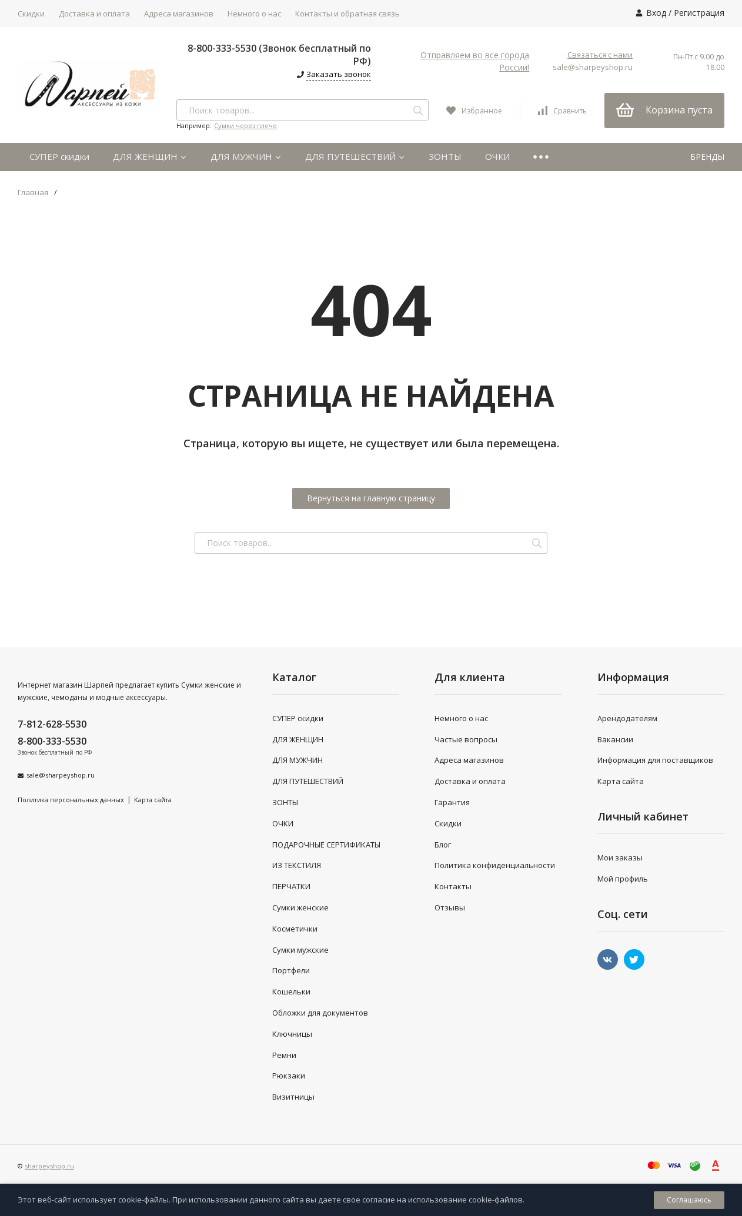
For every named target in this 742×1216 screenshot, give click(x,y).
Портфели (291, 970)
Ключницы (292, 1034)
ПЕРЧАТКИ (291, 886)
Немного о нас (254, 13)
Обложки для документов (320, 1012)
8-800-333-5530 (52, 741)
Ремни (284, 1055)
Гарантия (452, 802)
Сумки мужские (300, 949)
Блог (442, 844)
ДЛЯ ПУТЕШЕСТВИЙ (355, 156)
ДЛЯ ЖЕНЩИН (150, 156)
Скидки (31, 13)
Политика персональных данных (71, 799)
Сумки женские (300, 907)
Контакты (453, 886)
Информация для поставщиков (655, 760)
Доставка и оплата (94, 13)
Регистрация (699, 12)
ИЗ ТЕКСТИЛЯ (296, 865)
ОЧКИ (497, 156)
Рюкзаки (288, 1075)
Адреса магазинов (178, 13)
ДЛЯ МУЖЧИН (246, 156)
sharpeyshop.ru (49, 1165)
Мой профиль (622, 878)
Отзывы (449, 907)
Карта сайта (153, 799)
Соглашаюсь (689, 1200)
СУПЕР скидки (59, 156)
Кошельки (291, 991)
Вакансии (615, 739)
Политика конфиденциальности (494, 865)
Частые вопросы (465, 739)
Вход (656, 12)
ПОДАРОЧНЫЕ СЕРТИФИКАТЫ (326, 844)
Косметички (294, 928)
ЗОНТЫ (445, 156)
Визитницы (293, 1096)
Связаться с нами (600, 54)
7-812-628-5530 (52, 724)
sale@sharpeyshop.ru (593, 67)
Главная (33, 192)
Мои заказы (620, 857)
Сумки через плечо (245, 125)
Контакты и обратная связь (347, 13)
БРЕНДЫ (707, 156)
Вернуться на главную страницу (371, 498)
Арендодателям (627, 718)
